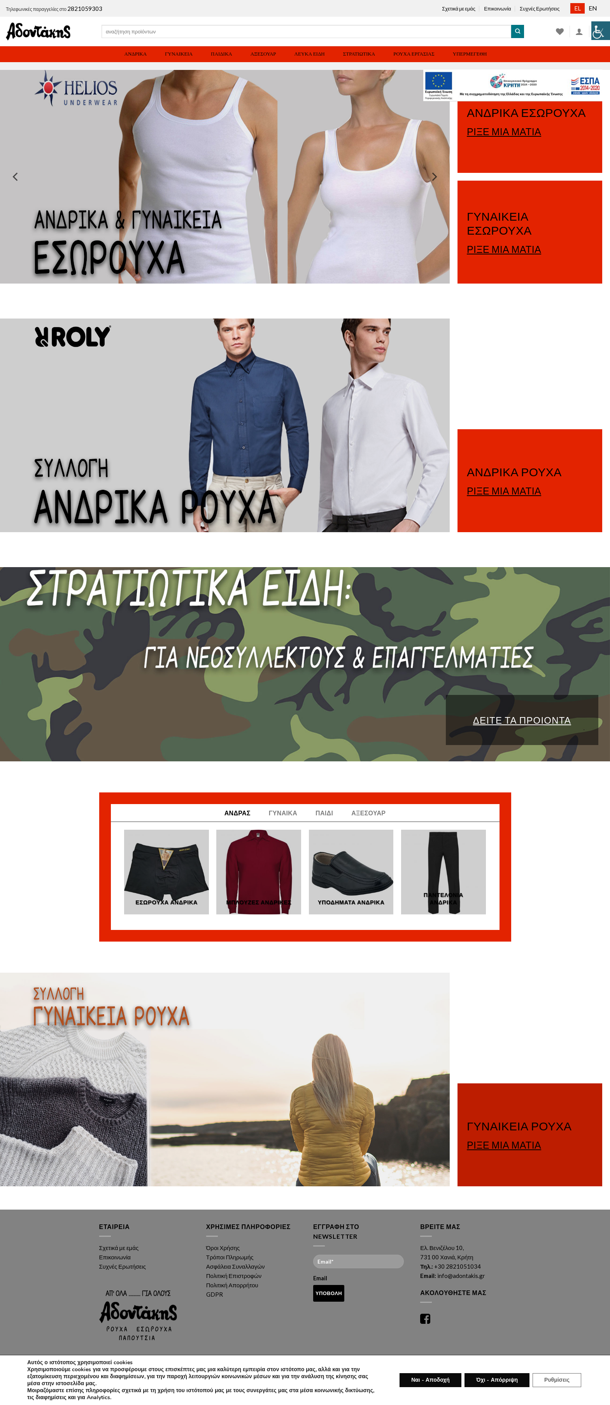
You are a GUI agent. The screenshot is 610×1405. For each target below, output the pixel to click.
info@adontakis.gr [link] (461, 1275)
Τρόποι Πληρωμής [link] (230, 1257)
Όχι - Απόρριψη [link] (497, 1380)
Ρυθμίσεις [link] (557, 1380)
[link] (600, 30)
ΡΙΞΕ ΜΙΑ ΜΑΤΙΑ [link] (504, 131)
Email (358, 1268)
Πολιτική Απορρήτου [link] (232, 1284)
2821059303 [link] (84, 8)
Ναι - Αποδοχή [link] (431, 1380)
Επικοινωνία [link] (497, 8)
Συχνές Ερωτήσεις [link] (539, 8)
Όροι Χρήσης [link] (223, 1247)
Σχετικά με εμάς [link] (458, 8)
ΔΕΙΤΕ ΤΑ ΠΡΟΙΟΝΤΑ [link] (522, 720)
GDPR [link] (214, 1294)
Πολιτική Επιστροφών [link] (234, 1275)
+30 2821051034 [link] (457, 1266)
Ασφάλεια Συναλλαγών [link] (235, 1266)
